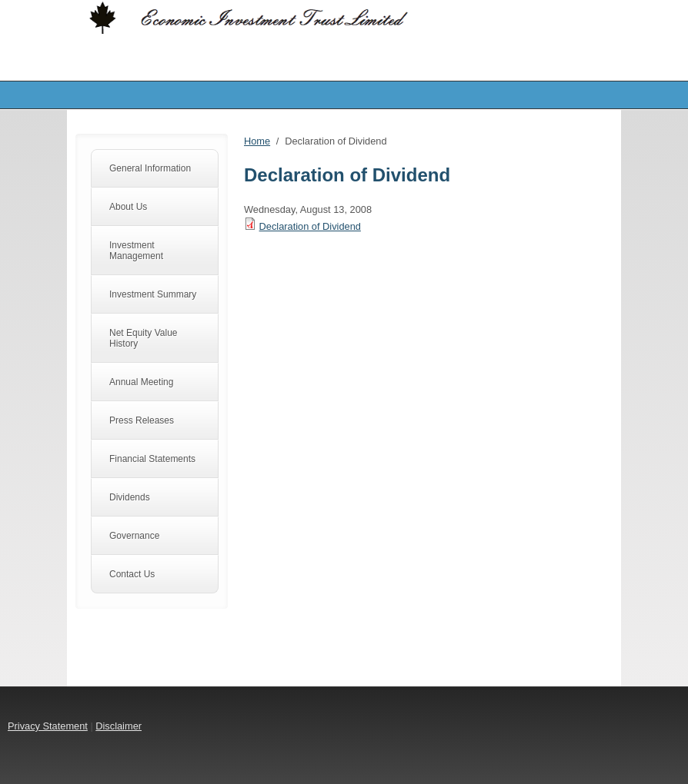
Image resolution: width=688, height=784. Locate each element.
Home (257, 141)
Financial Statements (152, 458)
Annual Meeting (141, 382)
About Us (128, 206)
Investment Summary (152, 294)
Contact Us (132, 574)
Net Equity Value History (143, 338)
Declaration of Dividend (310, 226)
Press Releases (141, 420)
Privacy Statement (48, 726)
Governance (134, 535)
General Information (150, 168)
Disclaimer (118, 726)
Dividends (129, 497)
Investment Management (136, 250)
